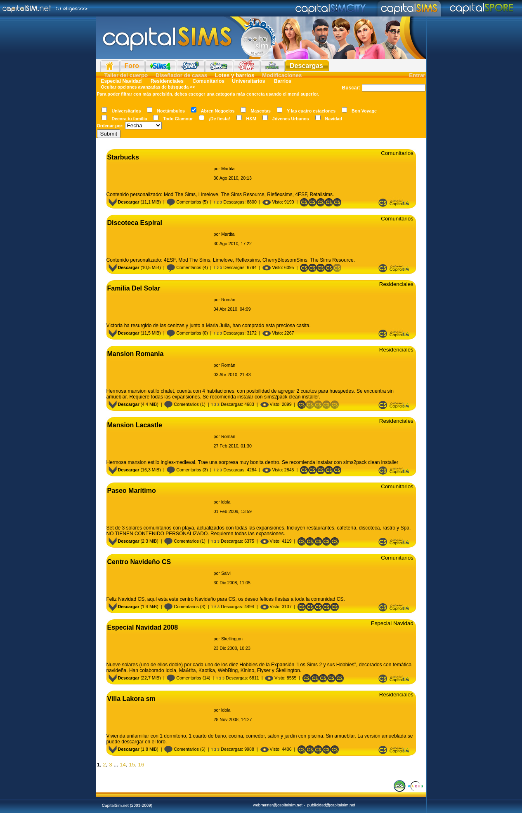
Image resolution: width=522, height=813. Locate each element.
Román (228, 299)
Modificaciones (282, 75)
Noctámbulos (171, 110)
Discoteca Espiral (134, 222)
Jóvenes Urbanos (290, 118)
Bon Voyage (364, 110)
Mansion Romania (135, 353)
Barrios (282, 81)
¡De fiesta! (219, 118)
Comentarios (184, 201)
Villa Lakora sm (131, 698)
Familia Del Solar (134, 288)
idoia (226, 501)
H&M (251, 118)
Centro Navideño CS (139, 561)
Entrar (417, 75)
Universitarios (248, 81)
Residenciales (167, 81)
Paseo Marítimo (131, 490)
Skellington (232, 638)
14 (123, 764)
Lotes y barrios (235, 75)
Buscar (350, 88)
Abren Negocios (218, 110)
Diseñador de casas (181, 75)
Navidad (333, 118)
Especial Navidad (121, 81)
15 (132, 764)
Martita (228, 168)
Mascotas (260, 110)
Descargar (124, 201)
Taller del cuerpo (126, 75)
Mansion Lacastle (134, 425)
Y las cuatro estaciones (311, 110)
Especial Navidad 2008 (142, 627)
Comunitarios (208, 81)
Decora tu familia (129, 118)
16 (141, 764)
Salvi (226, 573)
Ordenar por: (110, 125)
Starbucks (123, 157)
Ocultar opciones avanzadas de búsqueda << (148, 86)
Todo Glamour (178, 118)
